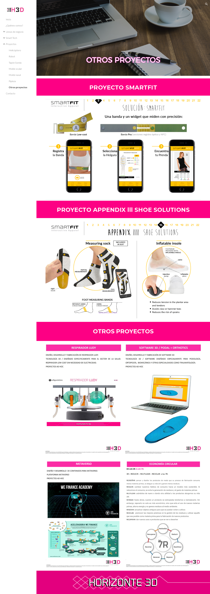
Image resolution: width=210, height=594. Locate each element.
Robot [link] (12, 56)
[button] (206, 4)
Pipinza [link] (12, 81)
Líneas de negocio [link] (14, 31)
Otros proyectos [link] (18, 87)
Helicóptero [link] (15, 50)
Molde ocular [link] (15, 68)
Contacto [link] (10, 93)
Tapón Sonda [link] (15, 62)
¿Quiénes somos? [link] (14, 25)
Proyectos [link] (11, 44)
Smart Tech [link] (11, 37)
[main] (123, 87)
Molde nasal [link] (15, 74)
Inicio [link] (8, 19)
